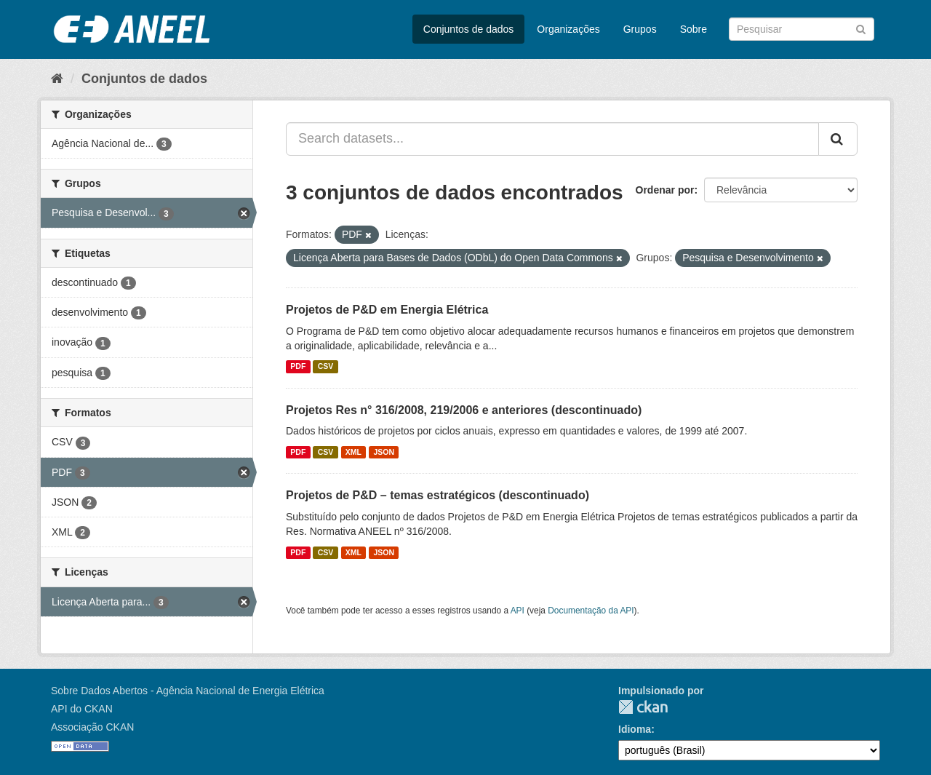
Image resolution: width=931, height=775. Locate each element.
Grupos (640, 29)
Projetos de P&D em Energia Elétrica (387, 309)
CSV (326, 366)
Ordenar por (665, 190)
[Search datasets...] (552, 139)
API (517, 610)
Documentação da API (591, 610)
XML (353, 452)
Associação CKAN (92, 727)
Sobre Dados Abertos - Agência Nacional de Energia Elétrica (187, 690)
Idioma (634, 729)
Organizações (568, 29)
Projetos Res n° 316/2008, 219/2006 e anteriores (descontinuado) (464, 410)
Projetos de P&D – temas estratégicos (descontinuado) (437, 495)
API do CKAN (82, 709)
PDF (297, 366)
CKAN (643, 707)
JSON (384, 452)
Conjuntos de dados (468, 29)
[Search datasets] (801, 29)
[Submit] (861, 28)
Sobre (693, 29)
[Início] (57, 78)
